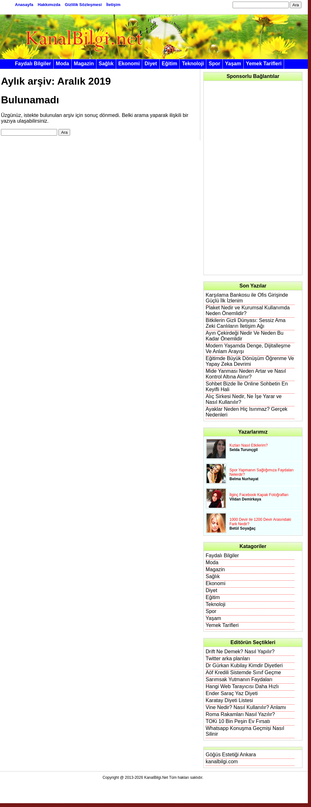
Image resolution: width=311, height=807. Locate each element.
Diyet (150, 63)
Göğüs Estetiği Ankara (231, 754)
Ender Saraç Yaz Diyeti (232, 693)
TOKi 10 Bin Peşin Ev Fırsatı (238, 721)
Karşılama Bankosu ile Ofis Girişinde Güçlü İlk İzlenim (247, 297)
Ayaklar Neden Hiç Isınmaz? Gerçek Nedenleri (247, 411)
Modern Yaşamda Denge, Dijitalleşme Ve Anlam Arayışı (248, 348)
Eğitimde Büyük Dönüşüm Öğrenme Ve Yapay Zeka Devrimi (250, 361)
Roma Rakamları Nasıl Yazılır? (240, 714)
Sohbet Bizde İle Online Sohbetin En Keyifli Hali (247, 386)
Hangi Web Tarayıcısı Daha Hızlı (242, 686)
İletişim (113, 4)
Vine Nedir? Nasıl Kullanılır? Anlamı (246, 707)
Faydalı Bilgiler (33, 63)
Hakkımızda (49, 4)
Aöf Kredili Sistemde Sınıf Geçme (243, 672)
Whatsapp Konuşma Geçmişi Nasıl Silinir (245, 731)
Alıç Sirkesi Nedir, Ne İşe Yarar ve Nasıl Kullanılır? (244, 399)
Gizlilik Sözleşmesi (83, 4)
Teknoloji (193, 63)
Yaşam (233, 63)
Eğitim (169, 63)
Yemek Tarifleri (264, 63)
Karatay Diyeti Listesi (229, 700)
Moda (62, 63)
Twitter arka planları (228, 658)
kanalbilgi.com (222, 761)
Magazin (84, 63)
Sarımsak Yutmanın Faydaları (239, 679)
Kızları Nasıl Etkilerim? (248, 445)
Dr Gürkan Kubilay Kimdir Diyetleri (244, 665)
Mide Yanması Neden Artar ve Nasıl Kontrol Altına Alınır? (246, 373)
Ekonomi (129, 63)
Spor (214, 63)
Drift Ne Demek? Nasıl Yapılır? (240, 651)
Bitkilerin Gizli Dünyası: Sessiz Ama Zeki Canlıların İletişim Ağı (246, 323)
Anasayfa (24, 4)
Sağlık (106, 63)
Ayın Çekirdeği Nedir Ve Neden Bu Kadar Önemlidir (244, 335)
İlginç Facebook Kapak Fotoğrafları (258, 495)
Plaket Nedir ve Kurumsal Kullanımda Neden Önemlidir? (248, 310)
